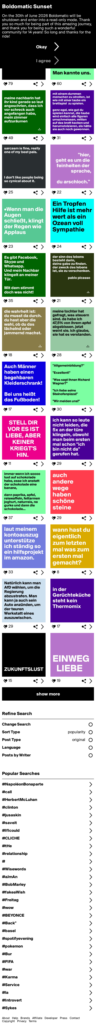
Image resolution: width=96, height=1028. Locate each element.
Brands (25, 1018)
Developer (51, 1018)
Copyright (8, 1021)
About (6, 1018)
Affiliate (37, 1018)
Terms (33, 1021)
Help (15, 1018)
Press (63, 1018)
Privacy (21, 1021)
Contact (75, 1018)
